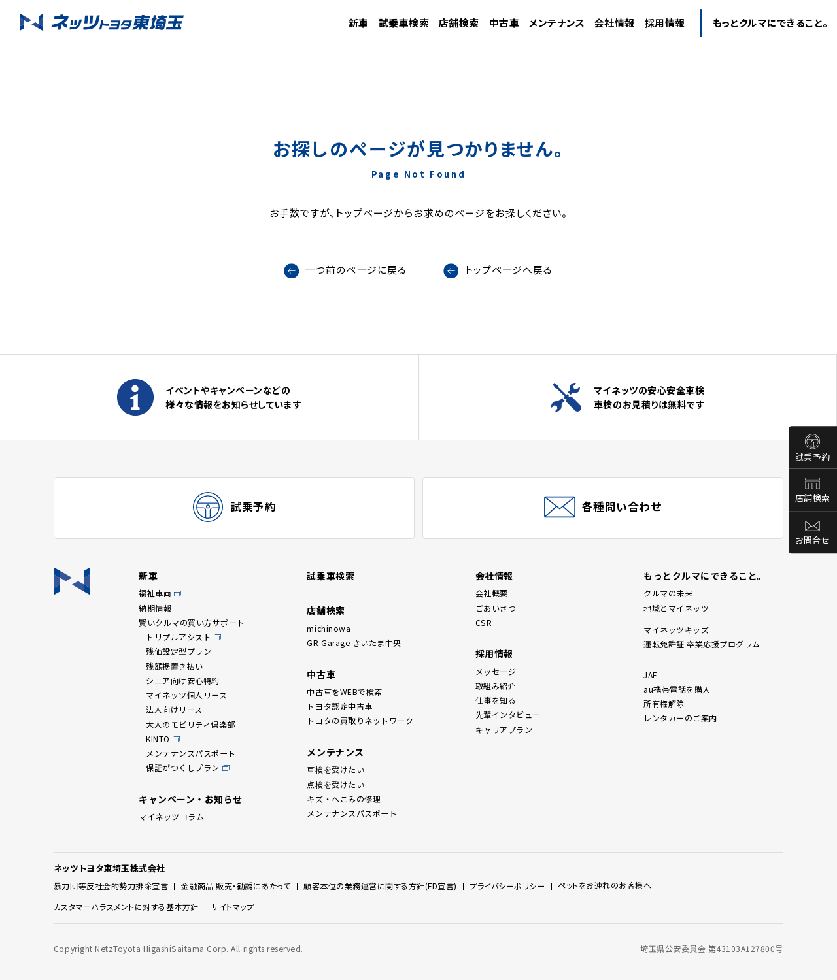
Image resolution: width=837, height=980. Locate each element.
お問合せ (812, 540)
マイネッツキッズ (676, 629)
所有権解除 (664, 703)
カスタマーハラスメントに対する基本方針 (126, 906)
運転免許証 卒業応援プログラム (701, 643)
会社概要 (491, 592)
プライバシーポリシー (507, 885)
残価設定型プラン (178, 651)
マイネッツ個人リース (186, 694)
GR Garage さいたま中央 (354, 642)
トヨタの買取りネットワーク (360, 720)
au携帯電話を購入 (677, 688)
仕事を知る (496, 700)
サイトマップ (232, 906)
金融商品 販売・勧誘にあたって (236, 885)
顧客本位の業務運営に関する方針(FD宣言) (380, 885)
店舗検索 (812, 498)
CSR (483, 622)
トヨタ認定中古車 (339, 705)
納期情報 (155, 607)
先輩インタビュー (508, 714)
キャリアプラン (504, 729)
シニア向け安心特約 (183, 680)
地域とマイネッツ (676, 607)
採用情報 (494, 653)
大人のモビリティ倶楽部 (190, 724)
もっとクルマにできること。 (705, 575)
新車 (148, 575)
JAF (650, 674)
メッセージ (496, 671)
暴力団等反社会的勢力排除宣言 (111, 885)
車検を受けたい (335, 769)
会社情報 (494, 575)
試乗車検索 (330, 575)
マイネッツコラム (171, 816)
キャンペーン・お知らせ (191, 799)
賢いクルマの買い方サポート (192, 622)
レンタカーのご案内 (680, 717)
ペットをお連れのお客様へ (604, 884)
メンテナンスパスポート (191, 753)
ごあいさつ (496, 607)
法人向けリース (174, 709)
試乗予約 (812, 457)
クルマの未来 (667, 592)
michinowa (328, 628)
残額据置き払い (174, 666)
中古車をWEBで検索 (344, 691)
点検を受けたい (335, 784)
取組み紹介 (496, 685)
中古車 (321, 674)
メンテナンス (335, 752)
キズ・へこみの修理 (344, 798)
